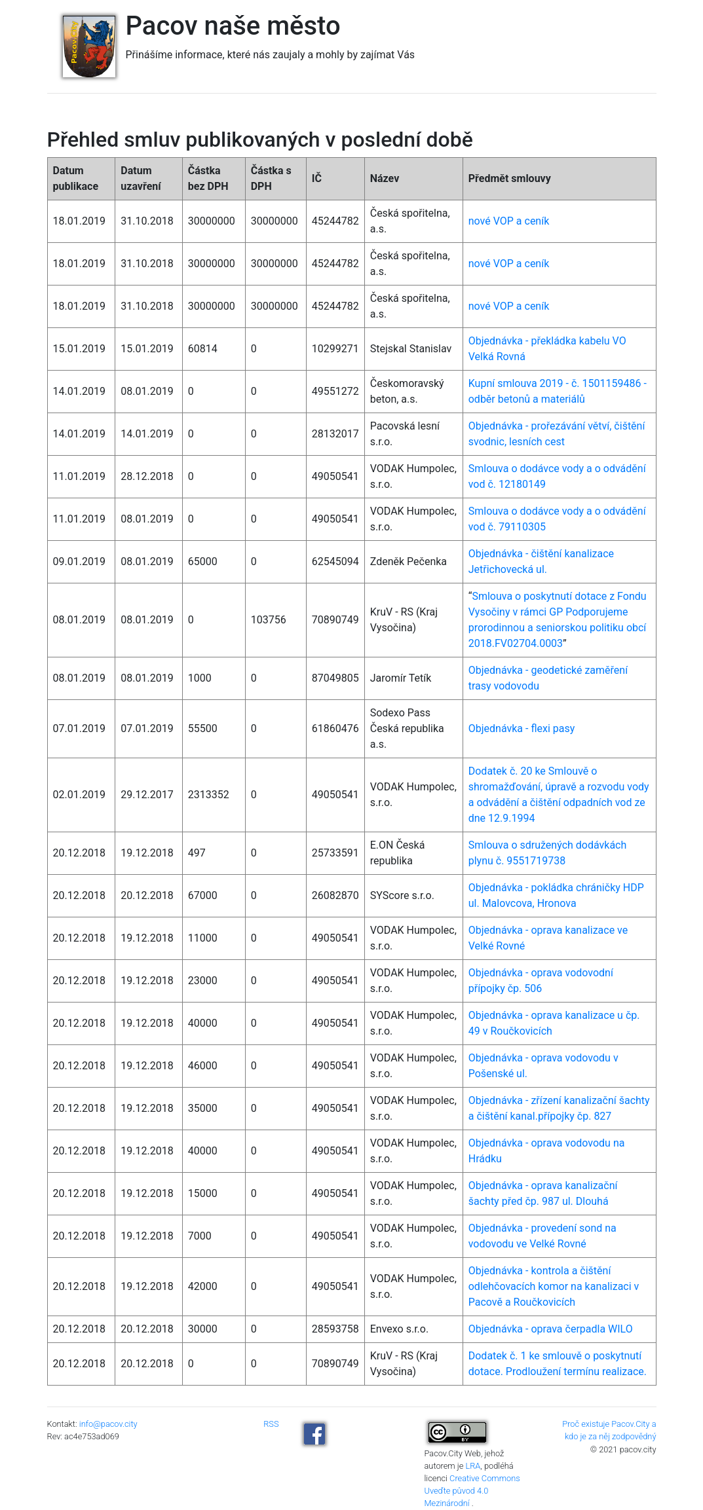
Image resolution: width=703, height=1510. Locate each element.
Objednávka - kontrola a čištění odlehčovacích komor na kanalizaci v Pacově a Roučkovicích (553, 1286)
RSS (270, 1424)
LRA (472, 1466)
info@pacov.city (108, 1424)
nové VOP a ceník (509, 221)
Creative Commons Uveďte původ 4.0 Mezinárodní (472, 1490)
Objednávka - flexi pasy (521, 728)
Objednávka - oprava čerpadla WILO (550, 1329)
